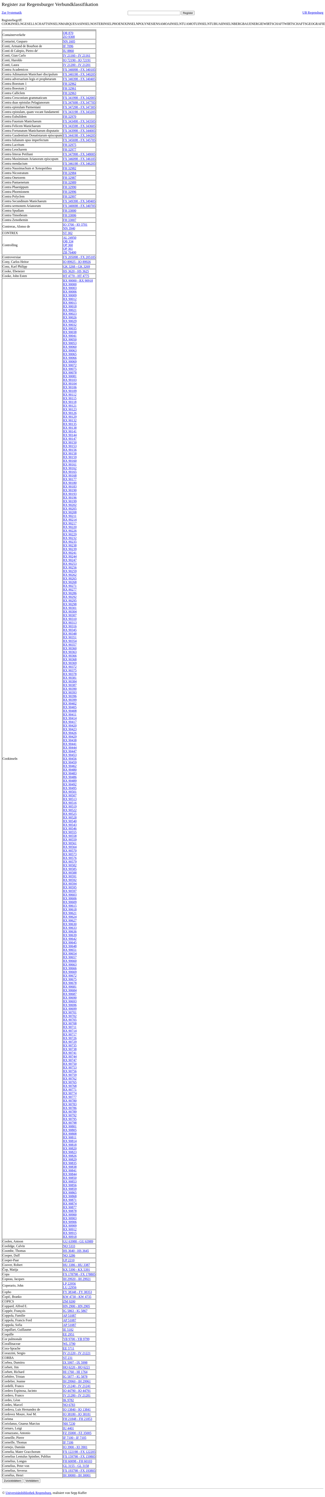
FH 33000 (69, 210)
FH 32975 (69, 144)
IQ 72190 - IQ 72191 (77, 60)
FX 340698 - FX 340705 (79, 206)
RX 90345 (70, 630)
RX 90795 (70, 1119)
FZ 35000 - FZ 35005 (77, 1433)
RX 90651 (70, 950)
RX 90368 (70, 659)
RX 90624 (70, 916)
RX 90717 (70, 1034)
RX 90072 (70, 365)
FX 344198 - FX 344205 (79, 135)
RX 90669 (70, 972)
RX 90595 (70, 887)
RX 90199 (70, 501)
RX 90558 (70, 836)
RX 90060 (70, 347)
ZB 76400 (69, 252)
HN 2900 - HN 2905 (76, 1306)
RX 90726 (70, 1038)
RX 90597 (70, 891)
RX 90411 (70, 714)
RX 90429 (70, 736)
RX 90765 (70, 1082)
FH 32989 (69, 182)
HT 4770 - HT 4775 (76, 276)
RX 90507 (70, 795)
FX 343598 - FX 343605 (79, 126)
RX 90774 (70, 1093)
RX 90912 (70, 1229)
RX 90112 (70, 394)
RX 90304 (70, 611)
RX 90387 (70, 685)
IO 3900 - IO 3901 (75, 1447)
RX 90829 (70, 1159)
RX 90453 (70, 755)
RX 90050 (70, 339)
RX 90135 (70, 424)
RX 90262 (70, 574)
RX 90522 (70, 810)
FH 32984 (69, 173)
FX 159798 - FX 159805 (79, 1456)
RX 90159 (70, 457)
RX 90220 (70, 527)
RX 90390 (70, 688)
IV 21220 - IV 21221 (77, 1353)
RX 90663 (70, 964)
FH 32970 (69, 116)
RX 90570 (70, 850)
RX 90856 (70, 1185)
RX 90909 (70, 1225)
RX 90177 (70, 479)
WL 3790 (69, 1343)
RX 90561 (70, 843)
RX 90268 (70, 582)
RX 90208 (70, 512)
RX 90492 (70, 784)
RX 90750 (70, 1064)
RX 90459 (70, 762)
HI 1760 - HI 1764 (75, 1372)
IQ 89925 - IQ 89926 (77, 262)
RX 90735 (70, 1045)
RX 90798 (70, 1122)
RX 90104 (70, 383)
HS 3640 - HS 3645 (76, 1250)
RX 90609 (70, 902)
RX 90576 (70, 858)
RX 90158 (70, 453)
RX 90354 (70, 641)
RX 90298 (70, 604)
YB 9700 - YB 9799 (76, 1339)
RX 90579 (70, 861)
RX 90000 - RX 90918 (78, 280)
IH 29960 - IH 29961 (77, 1381)
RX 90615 (70, 905)
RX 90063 (70, 350)
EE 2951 (68, 1334)
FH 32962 (69, 83)
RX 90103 (70, 380)
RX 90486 (70, 777)
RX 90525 (70, 814)
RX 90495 (70, 788)
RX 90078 (70, 372)
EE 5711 (68, 1348)
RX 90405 (70, 707)
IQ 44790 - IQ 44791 (77, 1390)
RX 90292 (70, 597)
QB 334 (68, 241)
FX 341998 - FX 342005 (79, 97)
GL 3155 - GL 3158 (76, 1466)
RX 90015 (70, 302)
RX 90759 (70, 1075)
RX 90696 (70, 1005)
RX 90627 (70, 920)
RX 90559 (70, 839)
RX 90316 (70, 626)
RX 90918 (70, 1236)
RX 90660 (70, 961)
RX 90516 (70, 802)
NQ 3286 (69, 1255)
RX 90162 (70, 468)
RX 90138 (70, 427)
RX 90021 (70, 310)
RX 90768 (70, 1086)
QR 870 (68, 33)
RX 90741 (70, 1053)
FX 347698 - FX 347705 (79, 102)
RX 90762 (70, 1078)
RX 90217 (70, 523)
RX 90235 (70, 541)
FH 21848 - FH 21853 (77, 1419)
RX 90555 (70, 832)
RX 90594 (70, 883)
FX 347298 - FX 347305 (79, 107)
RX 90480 (70, 769)
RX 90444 (70, 747)
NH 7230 (69, 1423)
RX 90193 (70, 494)
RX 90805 (70, 1130)
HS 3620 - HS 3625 (76, 271)
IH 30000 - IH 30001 (77, 1475)
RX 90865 (70, 1192)
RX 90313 (70, 622)
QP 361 (68, 248)
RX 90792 (70, 1115)
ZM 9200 (69, 1301)
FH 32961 (69, 88)
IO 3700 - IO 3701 (75, 224)
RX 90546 (70, 828)
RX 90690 (70, 997)
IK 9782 (68, 1400)
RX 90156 (70, 449)
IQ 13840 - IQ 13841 (77, 1409)
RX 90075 (70, 369)
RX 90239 (70, 549)
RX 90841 (70, 1170)
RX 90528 (70, 817)
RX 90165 (70, 472)
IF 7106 (68, 1442)
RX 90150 (70, 442)
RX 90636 (70, 931)
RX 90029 (70, 321)
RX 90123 (70, 409)
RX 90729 (70, 1041)
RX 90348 (70, 633)
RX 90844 (70, 1174)
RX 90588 (70, 872)
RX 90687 (70, 994)
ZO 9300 (69, 36)
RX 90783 (70, 1104)
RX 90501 (70, 791)
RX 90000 (70, 284)
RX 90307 (70, 615)
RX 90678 (70, 983)
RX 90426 (70, 733)
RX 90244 (70, 556)
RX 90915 (70, 1233)
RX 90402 (70, 703)
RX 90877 (70, 1207)
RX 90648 (70, 946)
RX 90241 (70, 552)
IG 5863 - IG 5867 (75, 1311)
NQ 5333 (69, 1246)
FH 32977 (69, 149)
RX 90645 (70, 942)
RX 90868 (70, 1196)
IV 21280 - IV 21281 (77, 1395)
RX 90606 (70, 898)
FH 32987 (69, 177)
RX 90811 (70, 1137)
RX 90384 (70, 681)
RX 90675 (70, 979)
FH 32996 (69, 191)
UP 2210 (68, 1260)
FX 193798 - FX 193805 (79, 1470)
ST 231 (67, 1358)
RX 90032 (70, 324)
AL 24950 (69, 237)
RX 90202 (70, 505)
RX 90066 (70, 358)
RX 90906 (70, 1222)
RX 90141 (70, 431)
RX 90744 (70, 1056)
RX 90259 (70, 571)
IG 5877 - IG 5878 (75, 1376)
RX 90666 (70, 968)
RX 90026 (70, 317)
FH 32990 (69, 187)
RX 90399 (70, 700)
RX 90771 (70, 1089)
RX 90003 (70, 288)
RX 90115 (70, 398)
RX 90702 (70, 1016)
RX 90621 (70, 913)
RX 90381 (70, 677)
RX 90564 (70, 847)
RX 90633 (70, 927)
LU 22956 (69, 1287)
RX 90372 (70, 666)
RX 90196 (70, 497)
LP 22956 (69, 1283)
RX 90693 (70, 1001)
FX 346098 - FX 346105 (79, 159)
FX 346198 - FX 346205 (79, 163)
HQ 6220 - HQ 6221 (76, 1367)
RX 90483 (70, 773)
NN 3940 (69, 228)
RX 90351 (70, 637)
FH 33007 (69, 220)
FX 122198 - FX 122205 (79, 1451)
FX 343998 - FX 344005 (79, 130)
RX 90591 (70, 876)
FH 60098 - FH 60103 (77, 1461)
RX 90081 (70, 376)
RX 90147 (70, 438)
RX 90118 (70, 402)
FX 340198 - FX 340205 (79, 74)
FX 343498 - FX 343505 (79, 121)
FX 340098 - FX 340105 (79, 69)
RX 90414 (70, 718)
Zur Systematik (12, 12)
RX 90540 (70, 821)
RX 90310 (70, 619)
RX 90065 (70, 354)
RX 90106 (70, 387)
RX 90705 (70, 1019)
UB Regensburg (312, 12)
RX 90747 (70, 1060)
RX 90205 (70, 508)
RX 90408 (70, 711)
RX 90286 (70, 593)
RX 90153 (70, 446)
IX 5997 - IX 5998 (75, 1362)
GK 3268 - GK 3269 (76, 266)
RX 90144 (70, 435)
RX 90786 (70, 1108)
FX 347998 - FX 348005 (79, 154)
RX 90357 (70, 644)
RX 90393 (70, 692)
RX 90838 (70, 1167)
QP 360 (68, 245)
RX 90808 (70, 1133)
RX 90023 (70, 313)
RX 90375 (70, 670)
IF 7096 (68, 46)
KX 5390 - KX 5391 (76, 1269)
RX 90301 (70, 608)
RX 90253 (70, 563)
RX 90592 (70, 880)
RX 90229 (70, 534)
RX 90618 (70, 909)
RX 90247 (70, 560)
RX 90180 (70, 483)
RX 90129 (70, 416)
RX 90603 (70, 894)
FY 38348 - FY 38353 (77, 1292)
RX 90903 (70, 1218)
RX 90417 (70, 722)
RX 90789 (70, 1111)
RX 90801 (70, 1126)
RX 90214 (70, 519)
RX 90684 (70, 990)
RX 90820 (70, 1148)
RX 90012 (70, 299)
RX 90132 (70, 420)
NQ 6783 (69, 1405)
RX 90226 (70, 530)
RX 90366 (70, 655)
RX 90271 (70, 586)
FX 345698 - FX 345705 (79, 140)
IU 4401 (68, 1428)
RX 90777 (70, 1097)
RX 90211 (70, 516)
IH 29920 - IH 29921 (77, 1279)
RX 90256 (70, 567)
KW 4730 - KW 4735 (77, 1296)
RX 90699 (70, 1008)
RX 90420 (70, 725)
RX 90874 (70, 1203)
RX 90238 (70, 545)
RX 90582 (70, 865)
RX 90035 (70, 328)
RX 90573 (70, 854)
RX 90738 (70, 1049)
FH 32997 (69, 196)
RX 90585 (70, 869)
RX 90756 (70, 1071)
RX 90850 (70, 1178)
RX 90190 (70, 490)
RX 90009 (70, 295)
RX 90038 (70, 332)
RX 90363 (70, 652)
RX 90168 (70, 475)
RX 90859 (70, 1189)
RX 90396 (70, 696)
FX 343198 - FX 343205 (79, 112)
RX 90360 (70, 648)
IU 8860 (68, 51)
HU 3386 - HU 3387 (76, 1265)
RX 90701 (70, 1012)
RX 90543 (70, 825)
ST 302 (67, 233)
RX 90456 (70, 758)
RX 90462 (70, 766)
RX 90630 (70, 924)
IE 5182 (68, 1329)
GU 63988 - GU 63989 (78, 1241)
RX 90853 (70, 1181)
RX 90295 (70, 600)
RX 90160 (70, 461)
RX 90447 (70, 751)
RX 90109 (70, 391)
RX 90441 (70, 744)
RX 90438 (70, 740)
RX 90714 (70, 1030)
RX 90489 (70, 780)
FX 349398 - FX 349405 (79, 201)
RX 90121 (70, 405)
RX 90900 (70, 1214)
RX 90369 (70, 663)
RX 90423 (70, 729)
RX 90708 (70, 1023)
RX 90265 (70, 578)
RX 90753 (70, 1067)
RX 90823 (70, 1152)
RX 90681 (70, 986)
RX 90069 (70, 361)
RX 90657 (70, 957)
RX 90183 (70, 486)
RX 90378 (70, 674)
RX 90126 (70, 413)
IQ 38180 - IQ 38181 (77, 1414)
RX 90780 (70, 1100)
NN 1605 (69, 41)
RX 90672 (70, 975)
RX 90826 (70, 1155)
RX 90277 (70, 589)
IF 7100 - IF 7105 (74, 1437)
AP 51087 (69, 1315)
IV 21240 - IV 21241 (77, 1386)
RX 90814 (70, 1141)
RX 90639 (70, 935)
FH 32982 (69, 168)
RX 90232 (70, 538)
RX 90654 (70, 953)
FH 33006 (69, 215)
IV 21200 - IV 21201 (77, 65)
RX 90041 (70, 335)
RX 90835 (70, 1163)
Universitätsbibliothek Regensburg (28, 1493)
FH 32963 (69, 93)
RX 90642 (70, 939)
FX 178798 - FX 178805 (79, 1274)
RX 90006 (70, 291)
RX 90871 (70, 1200)
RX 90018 (70, 306)
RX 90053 (70, 343)
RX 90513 (70, 799)
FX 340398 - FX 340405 (79, 79)
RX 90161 (70, 464)
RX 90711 (70, 1027)
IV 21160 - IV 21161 (76, 55)
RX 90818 (70, 1144)
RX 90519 (70, 806)
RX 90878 (70, 1211)
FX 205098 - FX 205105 (79, 257)
